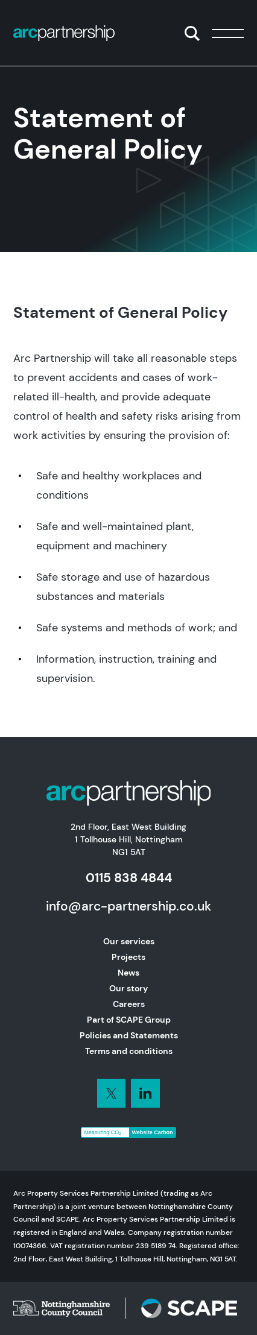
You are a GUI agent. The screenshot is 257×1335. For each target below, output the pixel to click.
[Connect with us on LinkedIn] (111, 1093)
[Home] (64, 33)
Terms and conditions (129, 1051)
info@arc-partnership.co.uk (128, 906)
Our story (128, 988)
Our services (128, 941)
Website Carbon (152, 1132)
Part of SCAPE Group (129, 1019)
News (128, 972)
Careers (129, 1004)
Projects (128, 957)
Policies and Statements (129, 1035)
